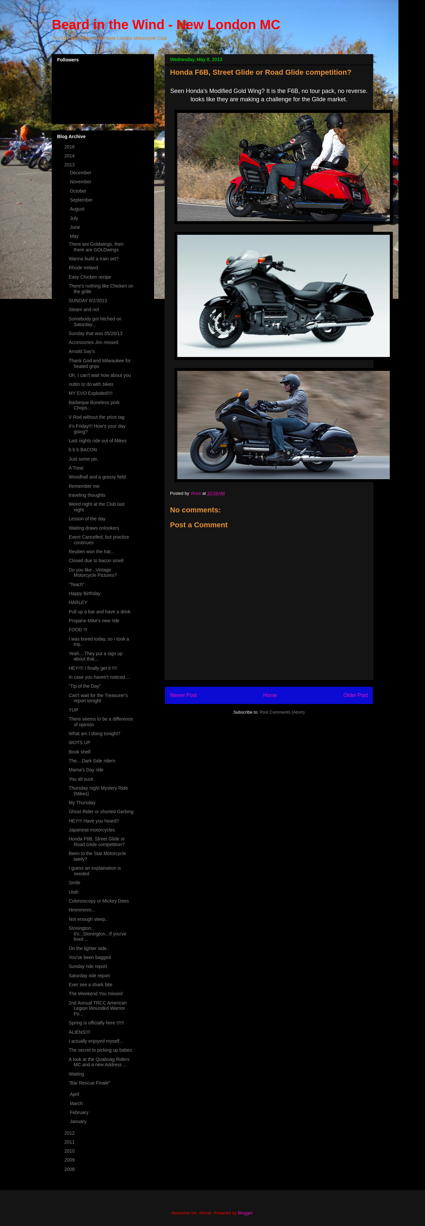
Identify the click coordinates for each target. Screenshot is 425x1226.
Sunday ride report (88, 966)
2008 (70, 1169)
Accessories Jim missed (93, 342)
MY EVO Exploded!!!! (91, 393)
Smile (74, 882)
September (82, 200)
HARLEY (78, 602)
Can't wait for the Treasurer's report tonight (98, 698)
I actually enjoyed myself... (96, 1041)
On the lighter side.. (89, 948)
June (75, 227)
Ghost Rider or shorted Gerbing (101, 811)
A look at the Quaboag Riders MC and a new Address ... (99, 1062)
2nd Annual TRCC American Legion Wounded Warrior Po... (98, 1008)
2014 (70, 155)
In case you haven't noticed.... (99, 677)
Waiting (76, 1074)
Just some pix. (83, 459)
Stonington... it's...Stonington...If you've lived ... (98, 933)
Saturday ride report (89, 975)
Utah (74, 892)
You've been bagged (90, 957)
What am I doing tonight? (95, 733)
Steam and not (84, 309)
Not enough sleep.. (88, 919)
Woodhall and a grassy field (97, 477)
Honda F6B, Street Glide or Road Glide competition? (97, 841)
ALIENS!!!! (79, 1032)
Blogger (245, 1212)
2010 (70, 1151)
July (74, 218)
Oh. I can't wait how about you (100, 375)
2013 (70, 164)
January (79, 1121)
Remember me (84, 486)
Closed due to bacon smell (96, 560)
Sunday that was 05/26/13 (96, 333)
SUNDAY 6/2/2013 (88, 300)
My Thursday (82, 802)
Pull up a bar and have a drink (99, 611)
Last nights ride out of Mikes (98, 440)
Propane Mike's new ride (94, 620)
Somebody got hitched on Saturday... (95, 321)
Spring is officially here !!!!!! (96, 1022)
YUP (73, 710)
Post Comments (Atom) (282, 712)
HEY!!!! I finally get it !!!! (93, 668)
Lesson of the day (87, 518)
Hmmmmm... (82, 910)
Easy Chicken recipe (90, 277)
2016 (70, 146)
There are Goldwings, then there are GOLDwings (96, 246)
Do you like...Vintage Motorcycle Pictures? (93, 572)
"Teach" (76, 584)
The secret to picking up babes (100, 1050)
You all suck (81, 779)
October (79, 191)
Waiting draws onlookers (94, 528)
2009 (70, 1160)
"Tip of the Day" (85, 686)
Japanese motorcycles (92, 829)
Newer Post (183, 695)
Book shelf (79, 751)
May (75, 236)
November (81, 181)
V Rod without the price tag (97, 417)
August (77, 209)
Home (270, 695)
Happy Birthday (85, 593)
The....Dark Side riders (92, 760)
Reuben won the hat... (91, 551)
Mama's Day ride (86, 769)
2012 (70, 1133)
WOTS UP (79, 742)
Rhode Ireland (83, 267)
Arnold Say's (82, 351)
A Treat (76, 468)
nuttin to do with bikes (91, 384)
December (81, 172)
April (75, 1094)
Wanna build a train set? (94, 258)
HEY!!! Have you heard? (94, 821)
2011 (70, 1142)
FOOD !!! (78, 629)
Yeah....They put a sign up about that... (96, 656)
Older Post (355, 695)
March (77, 1103)
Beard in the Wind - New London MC (166, 24)
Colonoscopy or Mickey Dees (99, 901)
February (80, 1112)
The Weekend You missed (96, 993)
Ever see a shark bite (91, 984)
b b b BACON (83, 449)
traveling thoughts (87, 495)
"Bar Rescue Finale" (89, 1083)
